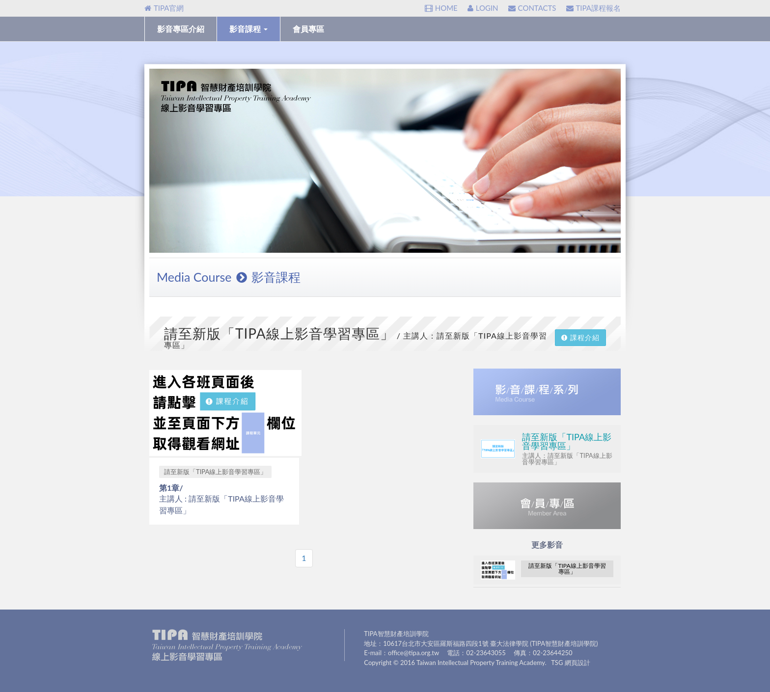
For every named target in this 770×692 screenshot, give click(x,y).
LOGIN (483, 7)
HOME (441, 7)
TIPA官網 (164, 7)
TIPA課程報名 (593, 7)
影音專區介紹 (180, 28)
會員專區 (308, 28)
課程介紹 (580, 337)
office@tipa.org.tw (413, 653)
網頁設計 (577, 662)
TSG (557, 662)
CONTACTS (532, 7)
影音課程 (248, 28)
